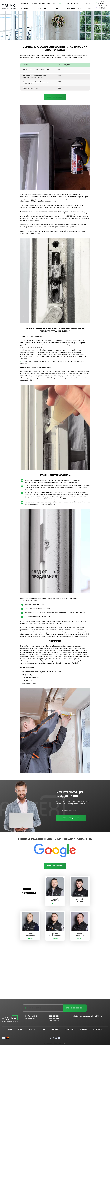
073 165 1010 (102, 9)
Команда (34, 3)
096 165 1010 (102, 7)
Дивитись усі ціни (55, 97)
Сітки (56, 8)
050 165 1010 (102, 5)
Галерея (42, 3)
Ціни (89, 8)
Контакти (74, 3)
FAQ (67, 3)
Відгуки (58, 3)
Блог (49, 3)
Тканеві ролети (72, 8)
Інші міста (24, 3)
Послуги (24, 8)
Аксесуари (41, 8)
